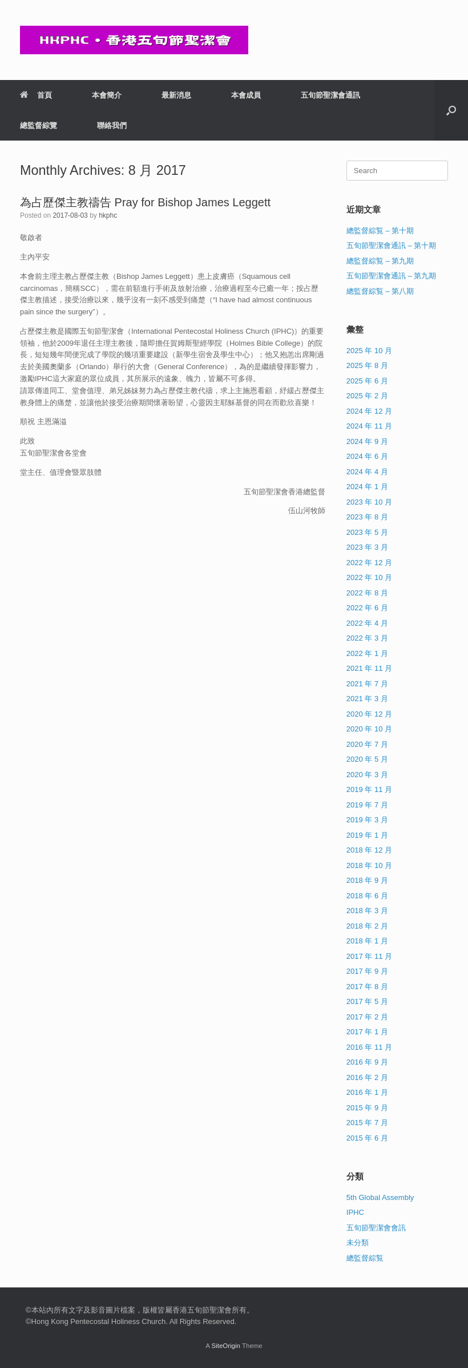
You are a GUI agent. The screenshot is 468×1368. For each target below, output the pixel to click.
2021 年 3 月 (367, 698)
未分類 (357, 1242)
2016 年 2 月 (367, 1077)
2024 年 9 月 (367, 441)
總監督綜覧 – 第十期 (380, 230)
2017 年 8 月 (367, 986)
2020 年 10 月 (369, 729)
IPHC (355, 1212)
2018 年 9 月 (367, 880)
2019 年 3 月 (367, 819)
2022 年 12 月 (369, 562)
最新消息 (176, 95)
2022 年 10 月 (369, 577)
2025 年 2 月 (367, 395)
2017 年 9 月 (367, 971)
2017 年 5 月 (367, 1001)
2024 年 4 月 (367, 471)
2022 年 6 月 (367, 607)
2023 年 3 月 (367, 547)
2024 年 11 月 (369, 426)
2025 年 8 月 (367, 365)
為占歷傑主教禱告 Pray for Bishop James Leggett (145, 202)
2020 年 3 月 (367, 774)
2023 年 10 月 (369, 502)
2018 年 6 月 (367, 895)
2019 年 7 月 (367, 805)
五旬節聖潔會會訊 (376, 1227)
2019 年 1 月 (367, 835)
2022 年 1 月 (367, 653)
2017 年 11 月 (369, 956)
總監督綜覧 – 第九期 (380, 261)
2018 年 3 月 (367, 910)
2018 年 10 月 (369, 865)
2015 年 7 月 (367, 1122)
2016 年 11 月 (369, 1047)
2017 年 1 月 (367, 1031)
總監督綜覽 (38, 125)
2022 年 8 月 (367, 593)
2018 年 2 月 (367, 926)
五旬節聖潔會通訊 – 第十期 (391, 245)
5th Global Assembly (380, 1197)
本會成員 (246, 95)
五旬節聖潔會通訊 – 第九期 (391, 275)
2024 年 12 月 (369, 411)
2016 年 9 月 (367, 1062)
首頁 (36, 95)
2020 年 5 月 (367, 759)
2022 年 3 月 (367, 638)
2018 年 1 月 (367, 941)
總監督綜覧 (365, 1258)
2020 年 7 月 (367, 744)
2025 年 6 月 (367, 381)
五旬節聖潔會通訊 (330, 95)
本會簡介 (107, 95)
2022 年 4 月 (367, 623)
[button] (451, 110)
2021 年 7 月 (367, 683)
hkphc (108, 215)
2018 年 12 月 (369, 850)
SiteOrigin (225, 1345)
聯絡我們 (112, 125)
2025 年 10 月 (369, 350)
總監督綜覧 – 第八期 (380, 291)
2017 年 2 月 (367, 1017)
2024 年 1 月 (367, 486)
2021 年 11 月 (369, 668)
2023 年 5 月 (367, 532)
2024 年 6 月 (367, 456)
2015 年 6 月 (367, 1138)
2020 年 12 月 (369, 714)
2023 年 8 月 (367, 517)
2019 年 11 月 (369, 789)
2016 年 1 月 (367, 1092)
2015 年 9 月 (367, 1107)
